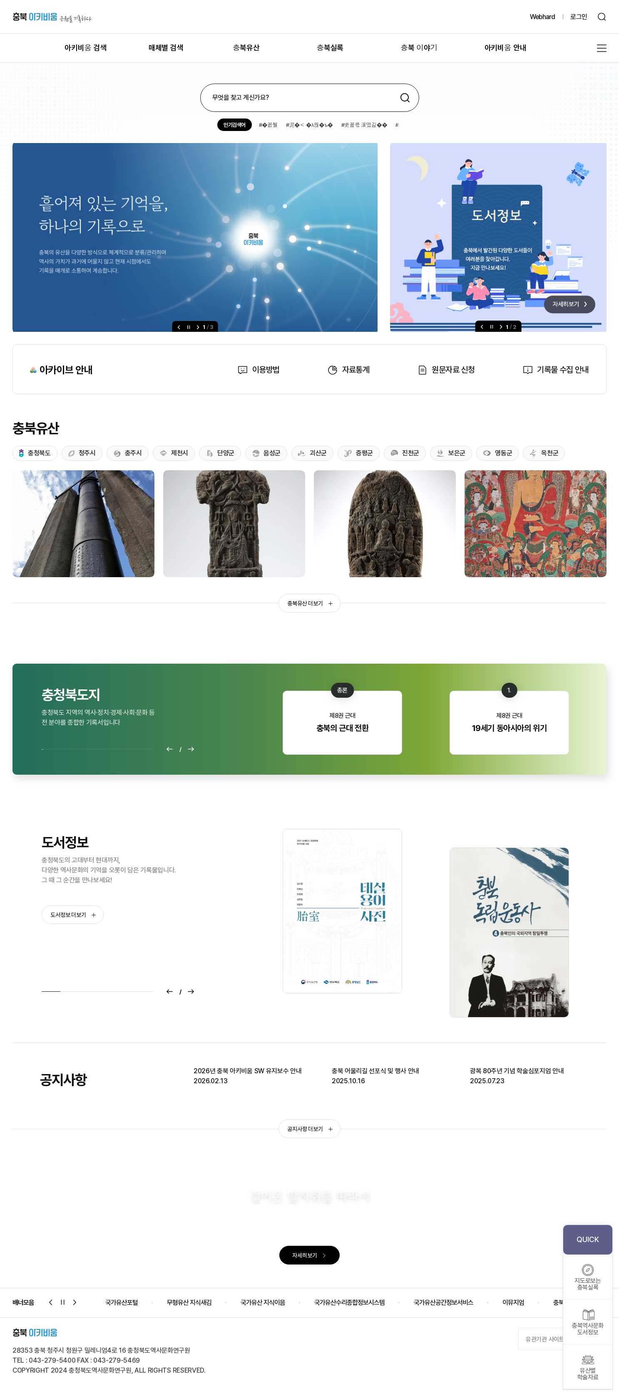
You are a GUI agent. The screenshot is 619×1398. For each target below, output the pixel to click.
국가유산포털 (121, 1303)
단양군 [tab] (220, 453)
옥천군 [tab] (544, 453)
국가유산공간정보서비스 (443, 1303)
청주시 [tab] (82, 453)
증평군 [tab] (358, 453)
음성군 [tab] (266, 453)
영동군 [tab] (497, 453)
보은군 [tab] (451, 453)
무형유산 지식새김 (189, 1303)
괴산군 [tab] (312, 453)
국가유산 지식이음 (263, 1303)
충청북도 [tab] (35, 453)
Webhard (542, 17)
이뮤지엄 (513, 1303)
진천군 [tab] (404, 453)
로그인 (578, 17)
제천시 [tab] (173, 453)
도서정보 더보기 (73, 914)
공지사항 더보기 (310, 1129)
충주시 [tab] (127, 453)
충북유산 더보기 (310, 603)
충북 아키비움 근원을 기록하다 (52, 17)
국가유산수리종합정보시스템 (349, 1303)
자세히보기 (309, 1255)
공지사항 (63, 1080)
